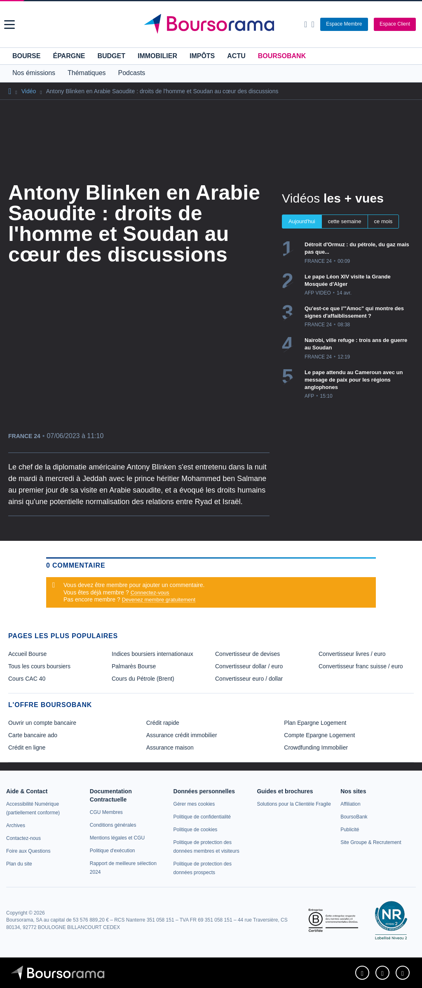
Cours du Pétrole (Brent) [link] (143, 678)
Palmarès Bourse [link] (134, 666)
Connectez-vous (150, 592)
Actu (236, 55)
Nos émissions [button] (33, 72)
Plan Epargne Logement (315, 722)
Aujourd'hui (301, 221)
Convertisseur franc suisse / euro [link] (361, 666)
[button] (9, 24)
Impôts (202, 55)
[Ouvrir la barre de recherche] (305, 24)
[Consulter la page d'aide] (312, 24)
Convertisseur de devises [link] (247, 654)
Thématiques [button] (87, 72)
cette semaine (344, 221)
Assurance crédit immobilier (181, 735)
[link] (15, 825)
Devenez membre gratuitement (158, 600)
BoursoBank (282, 55)
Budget (111, 55)
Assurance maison (170, 747)
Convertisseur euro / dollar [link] (249, 678)
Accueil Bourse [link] (27, 654)
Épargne (69, 55)
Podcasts (131, 72)
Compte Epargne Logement (319, 735)
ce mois (383, 221)
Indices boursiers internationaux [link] (152, 654)
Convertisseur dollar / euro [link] (249, 666)
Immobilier (157, 55)
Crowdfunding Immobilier (316, 747)
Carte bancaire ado (32, 735)
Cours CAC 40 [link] (26, 678)
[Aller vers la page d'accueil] (212, 24)
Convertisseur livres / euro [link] (352, 654)
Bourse (26, 55)
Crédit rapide (162, 722)
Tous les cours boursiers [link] (39, 666)
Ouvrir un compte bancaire (42, 722)
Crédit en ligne (26, 747)
